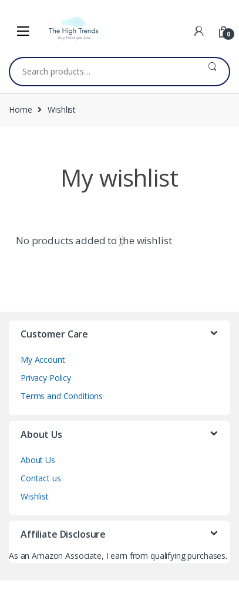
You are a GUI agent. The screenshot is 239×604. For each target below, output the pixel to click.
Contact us (41, 478)
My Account (43, 359)
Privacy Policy (46, 377)
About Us (38, 459)
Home (20, 109)
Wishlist (35, 496)
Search (212, 71)
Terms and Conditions (62, 395)
